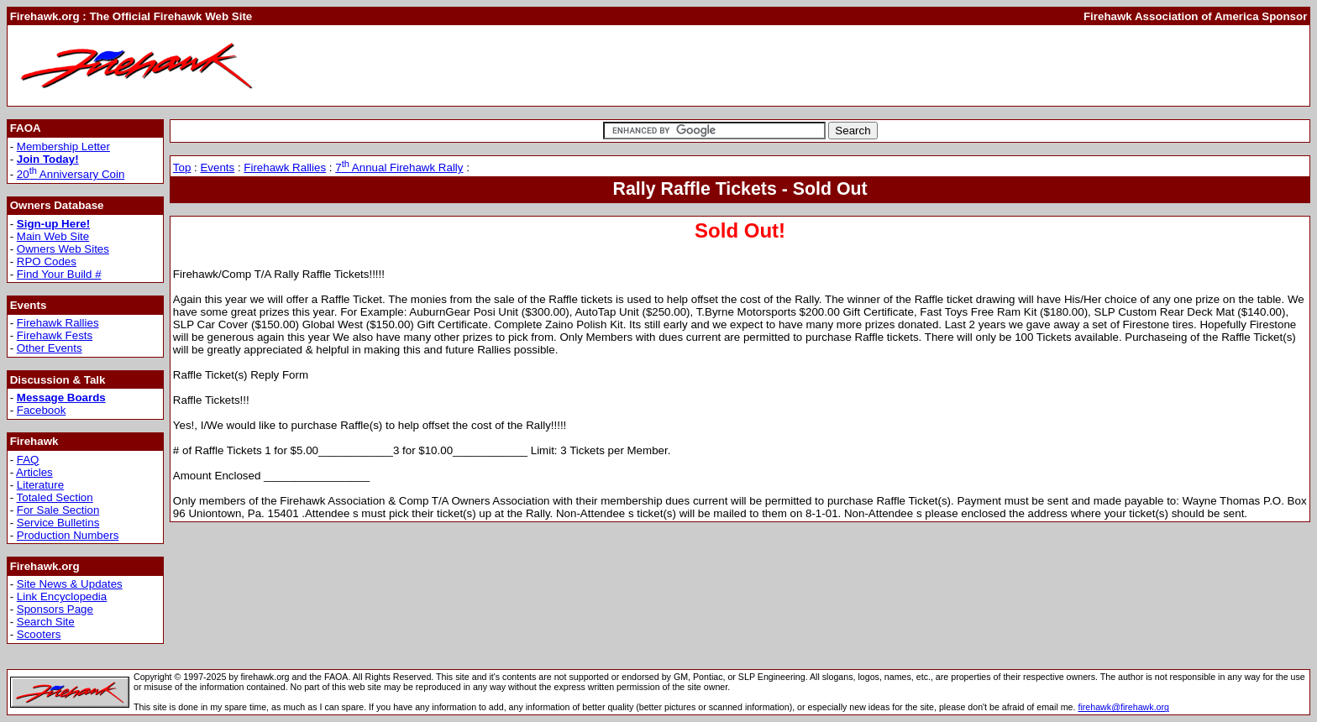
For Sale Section (58, 510)
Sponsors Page (55, 609)
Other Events (49, 348)
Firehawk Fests (54, 335)
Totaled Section (55, 497)
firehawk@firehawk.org (1123, 707)
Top (182, 167)
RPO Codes (46, 261)
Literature (40, 485)
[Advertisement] (1001, 65)
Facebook (41, 410)
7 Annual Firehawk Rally (399, 167)
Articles (34, 472)
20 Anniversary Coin (71, 174)
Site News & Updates (70, 584)
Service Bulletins (58, 522)
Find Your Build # (59, 274)
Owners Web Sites (63, 249)
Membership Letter (63, 146)
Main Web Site (53, 236)
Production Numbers (68, 535)
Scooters (39, 634)
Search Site (46, 621)
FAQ (28, 459)
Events (217, 167)
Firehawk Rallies (58, 323)
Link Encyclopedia (62, 596)
